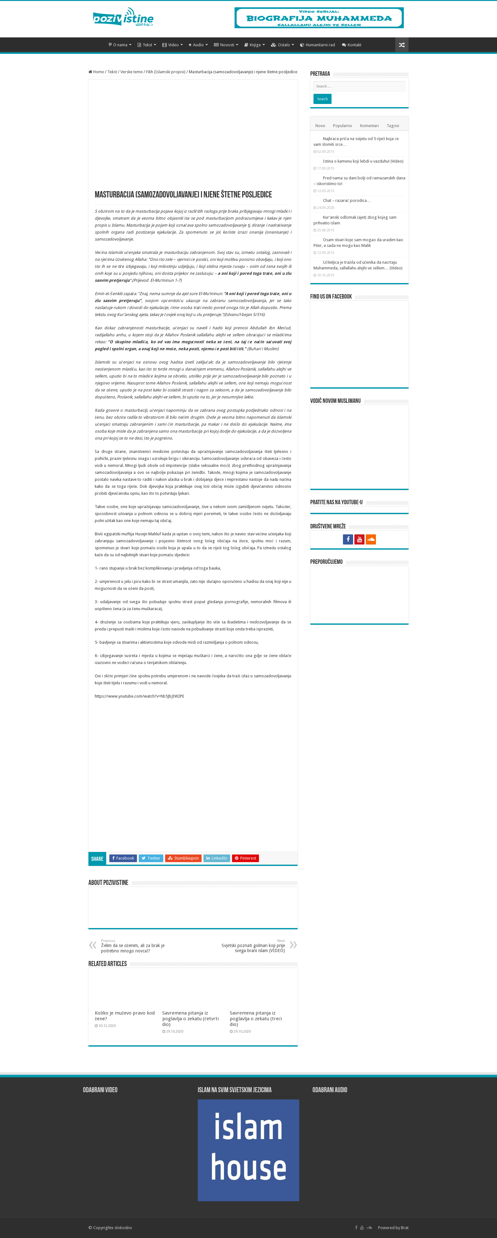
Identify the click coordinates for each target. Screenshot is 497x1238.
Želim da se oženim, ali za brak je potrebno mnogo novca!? (133, 946)
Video (170, 44)
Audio (196, 44)
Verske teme (131, 71)
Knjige (252, 44)
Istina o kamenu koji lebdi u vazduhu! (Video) (363, 161)
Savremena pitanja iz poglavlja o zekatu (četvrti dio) (190, 1018)
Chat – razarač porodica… (347, 200)
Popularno (342, 125)
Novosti (224, 44)
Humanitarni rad (317, 44)
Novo (320, 125)
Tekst (145, 44)
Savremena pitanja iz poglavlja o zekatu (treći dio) (256, 1018)
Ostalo (280, 44)
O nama (118, 44)
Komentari (369, 125)
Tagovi (393, 125)
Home (96, 71)
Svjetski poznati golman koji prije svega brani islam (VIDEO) (252, 946)
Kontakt (351, 44)
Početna (96, 44)
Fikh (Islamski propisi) (165, 71)
